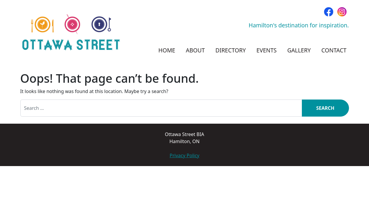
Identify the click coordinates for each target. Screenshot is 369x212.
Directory (230, 50)
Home (166, 50)
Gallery (299, 50)
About (195, 50)
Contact (333, 50)
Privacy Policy (184, 155)
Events (267, 50)
